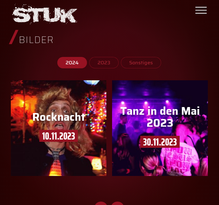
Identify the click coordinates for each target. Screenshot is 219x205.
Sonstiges (141, 63)
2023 (104, 63)
